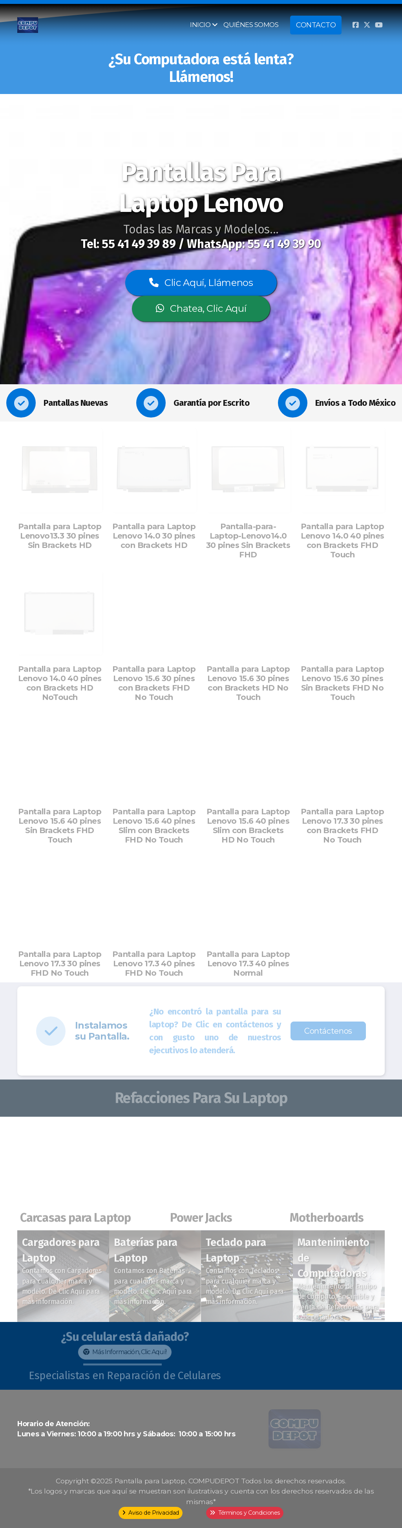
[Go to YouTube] (379, 25)
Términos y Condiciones (245, 1512)
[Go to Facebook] (355, 25)
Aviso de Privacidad (150, 1512)
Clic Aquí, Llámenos (201, 282)
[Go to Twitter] (367, 25)
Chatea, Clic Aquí (200, 308)
